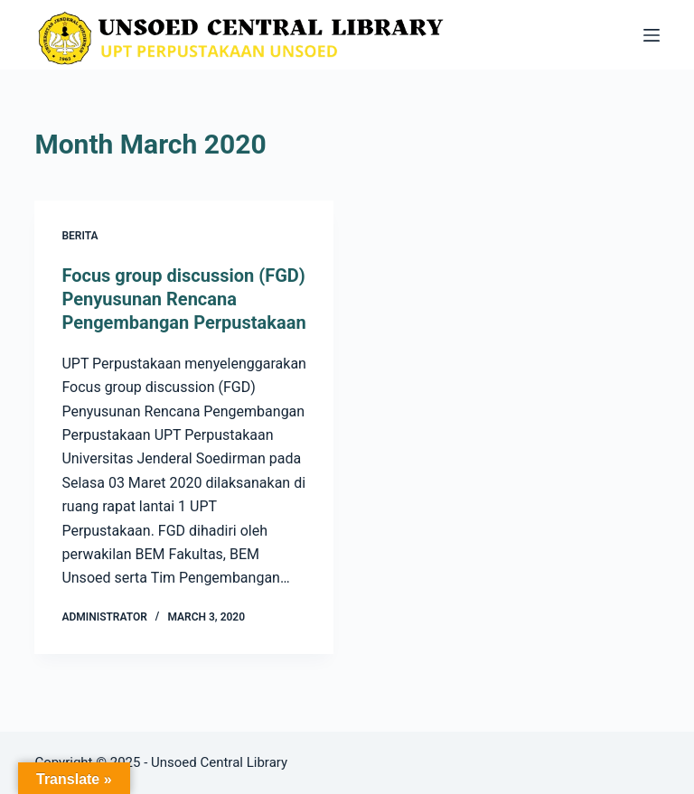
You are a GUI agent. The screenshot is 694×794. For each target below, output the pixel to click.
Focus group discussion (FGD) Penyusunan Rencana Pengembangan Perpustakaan (183, 299)
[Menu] (651, 35)
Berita (79, 235)
